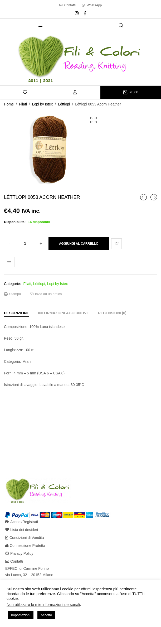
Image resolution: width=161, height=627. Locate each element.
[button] (93, 120)
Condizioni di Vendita (24, 537)
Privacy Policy (19, 553)
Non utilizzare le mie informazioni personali (43, 604)
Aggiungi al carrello (78, 243)
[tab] (16, 313)
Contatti (14, 561)
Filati (23, 104)
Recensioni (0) (112, 313)
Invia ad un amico (46, 294)
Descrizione (16, 313)
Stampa (12, 294)
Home (9, 104)
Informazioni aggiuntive (63, 313)
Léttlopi (64, 104)
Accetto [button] (46, 615)
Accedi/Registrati (21, 522)
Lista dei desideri (21, 530)
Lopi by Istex (42, 104)
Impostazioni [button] (20, 615)
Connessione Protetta (25, 545)
